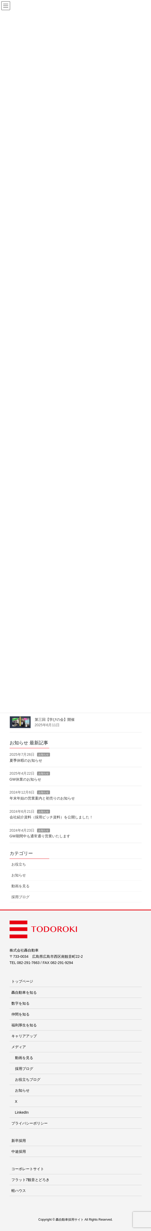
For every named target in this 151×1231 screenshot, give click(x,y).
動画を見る (20, 886)
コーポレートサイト (27, 1169)
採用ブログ (20, 897)
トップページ (22, 981)
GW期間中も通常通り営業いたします (40, 836)
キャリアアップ (24, 1036)
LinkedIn (22, 1112)
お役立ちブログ (27, 1079)
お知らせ (43, 754)
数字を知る (20, 1003)
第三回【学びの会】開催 (55, 719)
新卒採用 (18, 1141)
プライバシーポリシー (29, 1123)
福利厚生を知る (24, 1025)
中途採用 (18, 1151)
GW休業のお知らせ (25, 779)
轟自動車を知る (24, 992)
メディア (18, 1047)
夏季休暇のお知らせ (26, 760)
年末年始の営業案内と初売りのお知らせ (42, 798)
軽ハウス (18, 1191)
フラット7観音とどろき (30, 1180)
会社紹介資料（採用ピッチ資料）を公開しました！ (51, 817)
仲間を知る (20, 1014)
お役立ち (18, 864)
